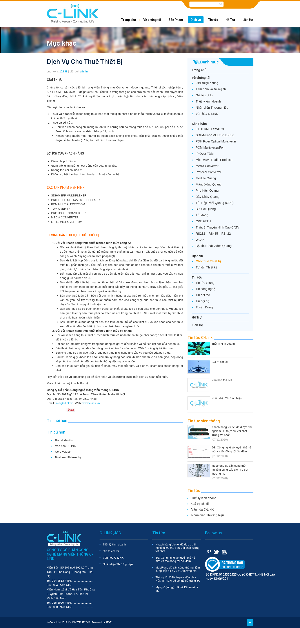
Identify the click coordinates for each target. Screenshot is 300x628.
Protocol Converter (209, 172)
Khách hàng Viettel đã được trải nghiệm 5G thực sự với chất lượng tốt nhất (232, 431)
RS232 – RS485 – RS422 (213, 233)
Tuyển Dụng (204, 307)
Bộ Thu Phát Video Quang (214, 246)
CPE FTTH (203, 221)
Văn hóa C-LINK (65, 446)
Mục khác (61, 43)
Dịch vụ (196, 20)
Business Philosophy (68, 457)
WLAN (200, 239)
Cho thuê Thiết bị (208, 261)
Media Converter (207, 166)
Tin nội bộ (202, 301)
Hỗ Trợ (230, 20)
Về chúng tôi (152, 20)
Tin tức (213, 20)
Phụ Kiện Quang (207, 190)
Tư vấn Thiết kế (206, 267)
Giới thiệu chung (207, 83)
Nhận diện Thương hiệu (212, 107)
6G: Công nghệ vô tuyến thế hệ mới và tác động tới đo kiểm (175, 559)
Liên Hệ (247, 20)
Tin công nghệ (205, 289)
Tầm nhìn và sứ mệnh (211, 89)
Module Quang (206, 178)
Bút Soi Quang (206, 209)
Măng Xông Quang (209, 184)
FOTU (109, 622)
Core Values (63, 451)
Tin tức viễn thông (203, 421)
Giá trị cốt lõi (204, 95)
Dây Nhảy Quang (208, 196)
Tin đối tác (203, 295)
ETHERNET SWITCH (210, 129)
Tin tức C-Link (200, 337)
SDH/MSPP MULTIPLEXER (215, 135)
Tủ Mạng (202, 215)
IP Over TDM (205, 153)
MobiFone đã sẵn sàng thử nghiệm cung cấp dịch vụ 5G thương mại (230, 469)
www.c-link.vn (91, 403)
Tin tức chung (205, 282)
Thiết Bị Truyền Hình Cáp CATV (218, 227)
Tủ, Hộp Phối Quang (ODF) (215, 203)
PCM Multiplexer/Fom (210, 147)
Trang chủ (128, 20)
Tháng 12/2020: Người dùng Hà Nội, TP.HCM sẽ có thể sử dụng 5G (178, 579)
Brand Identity (64, 440)
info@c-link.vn (64, 403)
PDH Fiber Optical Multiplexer (216, 141)
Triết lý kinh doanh (208, 101)
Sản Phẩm (176, 20)
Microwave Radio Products (214, 160)
